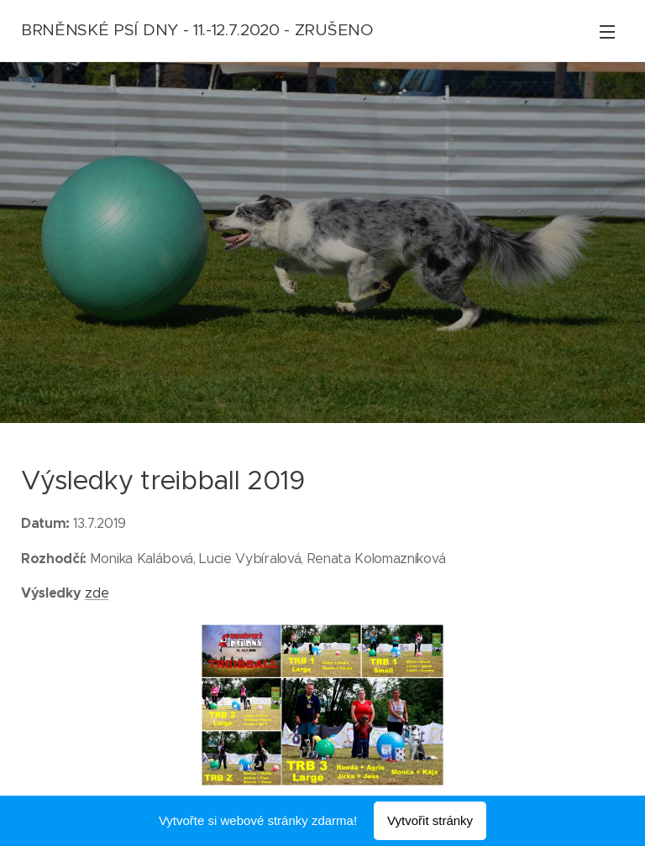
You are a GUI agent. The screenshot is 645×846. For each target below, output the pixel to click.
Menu (607, 32)
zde (96, 593)
